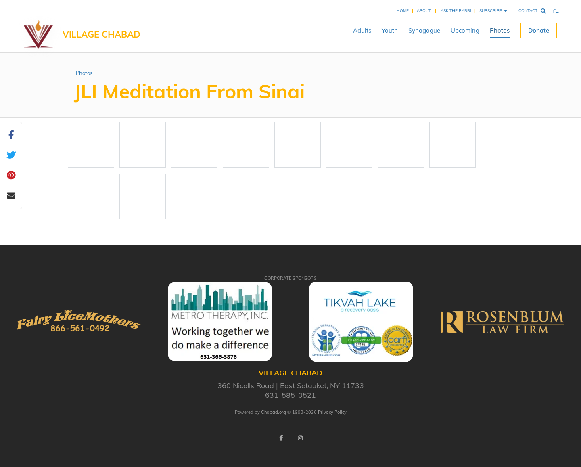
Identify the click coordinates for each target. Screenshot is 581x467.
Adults (362, 30)
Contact (527, 10)
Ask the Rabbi (456, 10)
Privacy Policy (332, 412)
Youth (390, 30)
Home (403, 10)
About (424, 10)
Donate (538, 30)
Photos (500, 30)
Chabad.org (273, 412)
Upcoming (465, 30)
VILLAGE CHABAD (101, 34)
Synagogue (424, 30)
